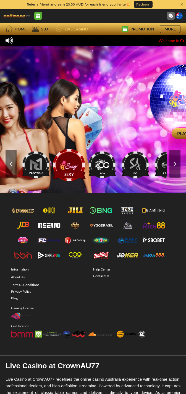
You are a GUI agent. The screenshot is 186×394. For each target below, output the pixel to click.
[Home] (17, 16)
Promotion (138, 29)
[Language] (179, 15)
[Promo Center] (38, 16)
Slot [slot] (41, 28)
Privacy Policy (21, 291)
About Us (18, 277)
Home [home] (16, 28)
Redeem (143, 4)
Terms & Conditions (25, 285)
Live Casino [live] (72, 28)
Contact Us (101, 276)
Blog (14, 298)
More (170, 29)
